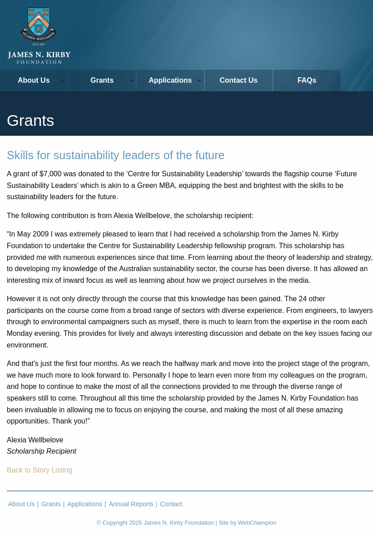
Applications (170, 80)
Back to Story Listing (39, 470)
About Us (33, 80)
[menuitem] (34, 80)
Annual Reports (131, 504)
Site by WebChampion (247, 522)
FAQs (307, 80)
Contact (171, 504)
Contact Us (239, 80)
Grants (102, 80)
